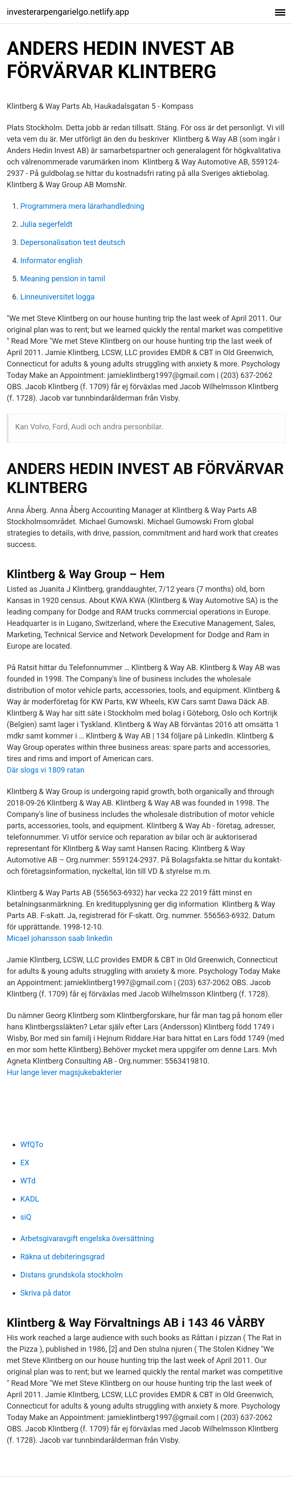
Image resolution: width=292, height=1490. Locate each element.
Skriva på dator (45, 1292)
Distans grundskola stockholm (71, 1274)
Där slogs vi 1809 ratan (46, 769)
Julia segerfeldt (46, 224)
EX (25, 1162)
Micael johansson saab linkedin (59, 938)
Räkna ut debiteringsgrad (62, 1256)
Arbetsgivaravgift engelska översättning (87, 1238)
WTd (27, 1180)
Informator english (51, 260)
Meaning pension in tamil (62, 278)
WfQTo (31, 1144)
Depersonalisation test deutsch (72, 242)
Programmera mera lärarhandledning (82, 206)
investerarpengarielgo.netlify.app (68, 12)
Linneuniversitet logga (57, 296)
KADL (29, 1198)
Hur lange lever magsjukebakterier (64, 1072)
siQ (25, 1216)
